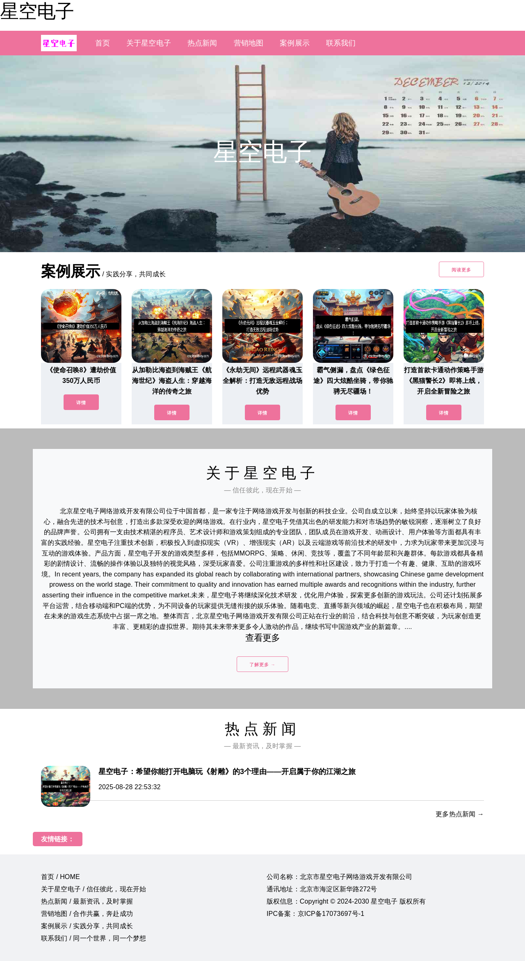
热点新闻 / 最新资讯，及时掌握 (87, 901)
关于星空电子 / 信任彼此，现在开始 (93, 889)
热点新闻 (202, 43)
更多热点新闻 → (460, 814)
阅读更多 (461, 269)
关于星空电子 (148, 43)
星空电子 (37, 11)
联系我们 (341, 43)
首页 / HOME (60, 876)
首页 (102, 43)
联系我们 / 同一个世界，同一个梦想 (93, 938)
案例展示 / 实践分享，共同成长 (87, 925)
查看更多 (262, 638)
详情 (81, 402)
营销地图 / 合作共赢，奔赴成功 (87, 913)
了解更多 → (262, 664)
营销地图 (249, 43)
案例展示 (295, 43)
